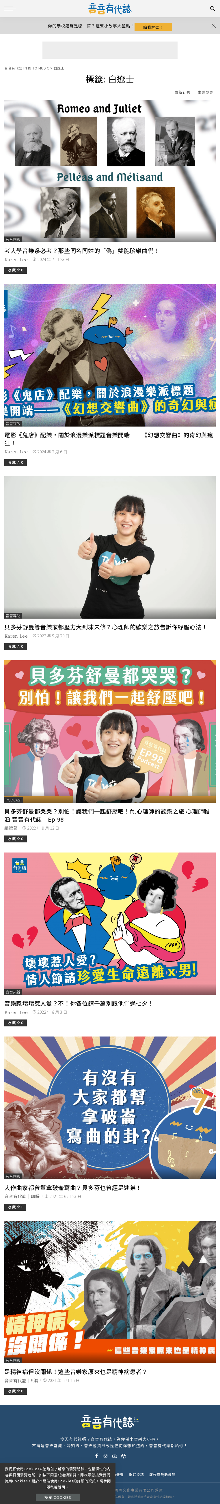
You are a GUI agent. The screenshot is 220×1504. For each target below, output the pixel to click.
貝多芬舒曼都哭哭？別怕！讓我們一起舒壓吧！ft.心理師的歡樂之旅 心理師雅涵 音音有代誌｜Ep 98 (107, 815)
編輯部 (11, 828)
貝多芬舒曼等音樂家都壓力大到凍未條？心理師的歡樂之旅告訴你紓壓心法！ (106, 627)
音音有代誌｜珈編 (22, 1196)
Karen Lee (16, 259)
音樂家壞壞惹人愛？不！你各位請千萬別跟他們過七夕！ (79, 1003)
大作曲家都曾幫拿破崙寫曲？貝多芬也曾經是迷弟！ (73, 1187)
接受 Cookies (57, 1497)
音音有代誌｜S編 (21, 1380)
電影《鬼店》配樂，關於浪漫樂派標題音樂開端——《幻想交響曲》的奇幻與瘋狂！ (108, 439)
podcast (13, 800)
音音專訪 (12, 615)
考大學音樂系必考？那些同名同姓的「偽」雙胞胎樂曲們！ (82, 250)
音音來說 (12, 239)
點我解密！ (153, 27)
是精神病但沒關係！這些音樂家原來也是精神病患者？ (76, 1371)
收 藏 (15, 270)
